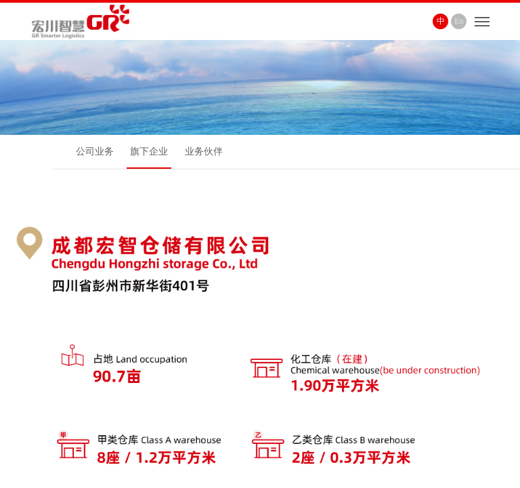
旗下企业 (149, 151)
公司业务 (95, 151)
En (458, 21)
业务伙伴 (204, 151)
